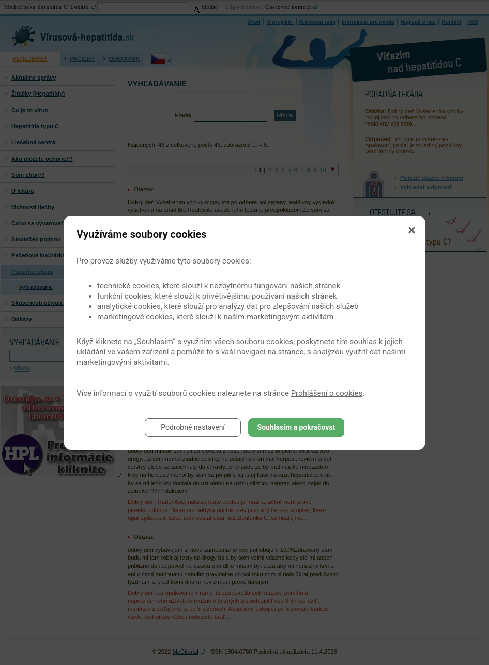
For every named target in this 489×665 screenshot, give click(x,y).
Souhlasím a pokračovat (296, 427)
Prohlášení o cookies (327, 393)
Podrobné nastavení (193, 427)
